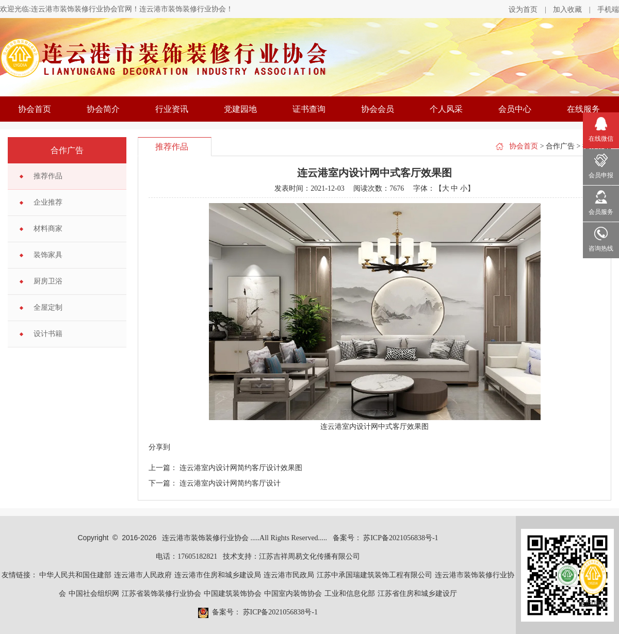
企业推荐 (48, 202)
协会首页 (34, 109)
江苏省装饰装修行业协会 (161, 593)
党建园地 (240, 109)
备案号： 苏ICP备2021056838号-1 (385, 538)
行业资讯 (171, 109)
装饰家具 (48, 255)
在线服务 (583, 109)
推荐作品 (48, 176)
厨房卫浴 (48, 281)
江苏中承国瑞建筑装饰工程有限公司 (374, 575)
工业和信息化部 (349, 593)
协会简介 (103, 109)
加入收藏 (567, 9)
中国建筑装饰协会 (233, 593)
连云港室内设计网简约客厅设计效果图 (241, 468)
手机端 (608, 9)
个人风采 (446, 109)
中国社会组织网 (94, 593)
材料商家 (48, 228)
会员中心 (514, 109)
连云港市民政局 (289, 575)
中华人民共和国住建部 (75, 575)
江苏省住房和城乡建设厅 (417, 593)
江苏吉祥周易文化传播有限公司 (309, 556)
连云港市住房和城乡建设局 (217, 575)
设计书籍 (48, 334)
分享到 (159, 447)
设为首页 (523, 9)
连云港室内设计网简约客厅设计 (230, 483)
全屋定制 (48, 307)
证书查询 (308, 109)
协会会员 (377, 109)
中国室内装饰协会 (293, 593)
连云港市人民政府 (143, 575)
